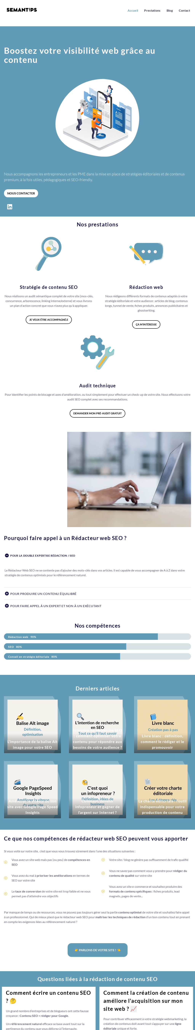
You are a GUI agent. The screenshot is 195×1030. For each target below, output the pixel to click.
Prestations (152, 10)
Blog (170, 10)
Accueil (133, 10)
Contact (184, 10)
